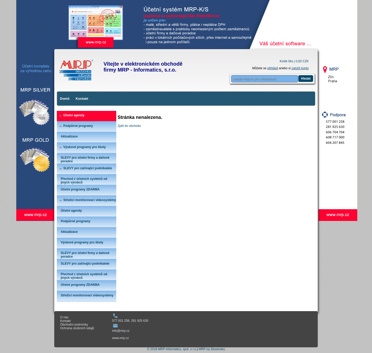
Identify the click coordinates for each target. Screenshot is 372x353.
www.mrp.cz (120, 338)
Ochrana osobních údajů (77, 328)
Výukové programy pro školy (84, 147)
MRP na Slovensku (212, 349)
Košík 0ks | (294, 61)
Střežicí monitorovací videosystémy (89, 200)
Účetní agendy (73, 115)
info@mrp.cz (121, 331)
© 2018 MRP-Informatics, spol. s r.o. (172, 349)
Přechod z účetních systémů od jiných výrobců (84, 180)
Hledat (306, 78)
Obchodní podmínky (74, 324)
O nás (64, 317)
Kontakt (82, 99)
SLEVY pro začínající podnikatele (87, 168)
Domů (64, 99)
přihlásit (272, 68)
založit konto (300, 68)
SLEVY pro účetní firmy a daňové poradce (85, 159)
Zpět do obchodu (129, 126)
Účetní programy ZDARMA (80, 189)
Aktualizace (69, 136)
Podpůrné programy (78, 126)
